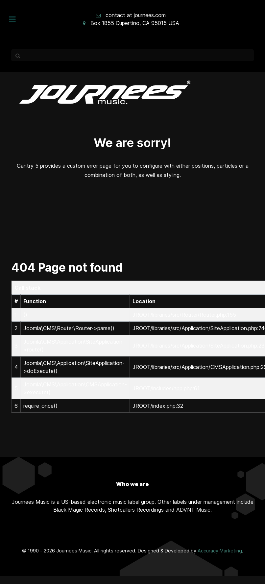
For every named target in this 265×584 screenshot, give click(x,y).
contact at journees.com (136, 15)
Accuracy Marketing (220, 550)
